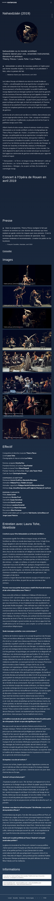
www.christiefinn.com (35, 882)
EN (45, 898)
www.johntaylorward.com (24, 884)
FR (44, 898)
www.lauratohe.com (9, 882)
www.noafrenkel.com (9, 884)
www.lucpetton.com (22, 882)
